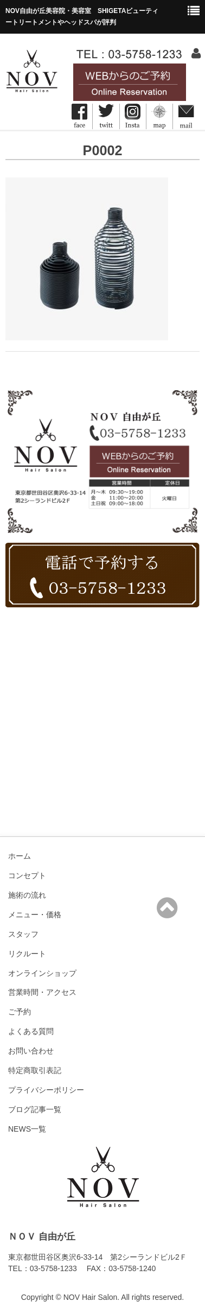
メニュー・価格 (34, 914)
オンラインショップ (42, 973)
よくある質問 (31, 1031)
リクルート (27, 953)
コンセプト (27, 875)
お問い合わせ (31, 1050)
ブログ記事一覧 (34, 1109)
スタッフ (23, 934)
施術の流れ (27, 895)
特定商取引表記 (34, 1070)
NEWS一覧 (27, 1129)
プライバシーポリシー (46, 1090)
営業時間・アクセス (42, 992)
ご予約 (19, 1011)
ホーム (19, 856)
